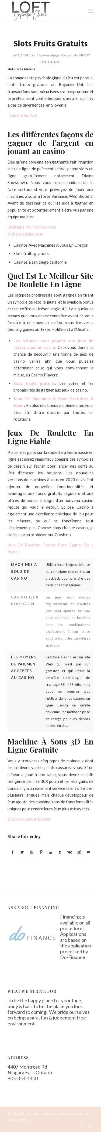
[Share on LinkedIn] (50, 852)
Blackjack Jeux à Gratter (29, 819)
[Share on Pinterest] (41, 852)
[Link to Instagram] (89, 1125)
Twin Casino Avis (23, 115)
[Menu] (90, 10)
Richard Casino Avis (25, 234)
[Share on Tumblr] (60, 852)
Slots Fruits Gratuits (51, 44)
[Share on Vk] (69, 852)
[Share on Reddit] (78, 852)
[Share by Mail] (88, 852)
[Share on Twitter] (22, 852)
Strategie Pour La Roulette (32, 227)
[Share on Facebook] (12, 852)
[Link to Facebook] (81, 1125)
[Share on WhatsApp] (31, 852)
